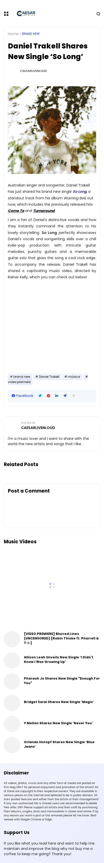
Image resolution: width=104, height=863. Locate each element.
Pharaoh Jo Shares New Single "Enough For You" (62, 680)
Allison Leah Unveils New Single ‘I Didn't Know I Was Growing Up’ (58, 659)
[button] (73, 395)
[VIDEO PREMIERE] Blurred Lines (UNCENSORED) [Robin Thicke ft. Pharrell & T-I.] (61, 638)
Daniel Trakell (49, 377)
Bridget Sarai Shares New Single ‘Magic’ (59, 702)
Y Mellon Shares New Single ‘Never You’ (58, 723)
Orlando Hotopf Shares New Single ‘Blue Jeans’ (59, 744)
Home (13, 33)
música (74, 377)
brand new (31, 34)
